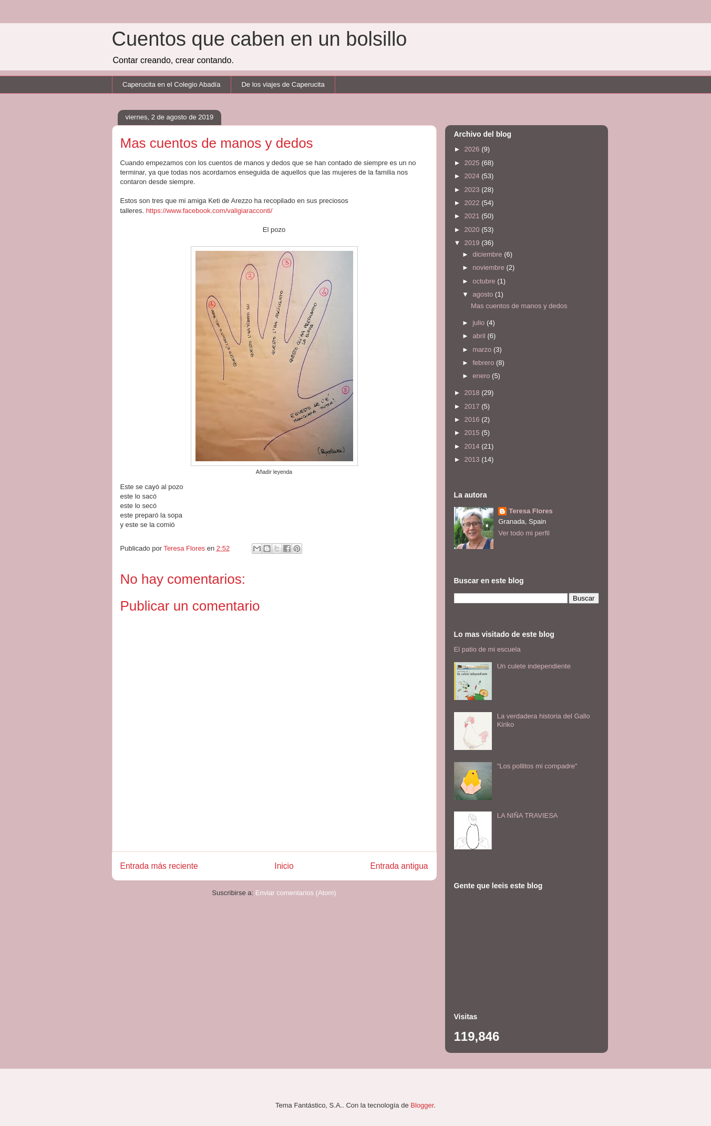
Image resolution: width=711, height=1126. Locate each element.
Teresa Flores (531, 511)
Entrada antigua (399, 865)
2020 (473, 230)
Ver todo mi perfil (524, 533)
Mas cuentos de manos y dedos (519, 306)
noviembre (489, 267)
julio (479, 323)
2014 (473, 446)
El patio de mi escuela (487, 649)
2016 (473, 419)
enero (482, 376)
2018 (473, 393)
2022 (473, 203)
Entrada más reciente (159, 865)
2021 (473, 216)
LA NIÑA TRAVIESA (527, 815)
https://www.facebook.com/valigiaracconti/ (209, 211)
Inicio (283, 865)
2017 (473, 406)
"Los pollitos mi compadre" (537, 766)
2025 (473, 163)
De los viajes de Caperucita (282, 84)
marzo (482, 349)
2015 (473, 433)
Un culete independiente (534, 666)
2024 (473, 176)
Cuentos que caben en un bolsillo (259, 39)
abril (479, 336)
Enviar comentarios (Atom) (295, 893)
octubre (484, 281)
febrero (484, 363)
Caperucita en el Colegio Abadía (171, 84)
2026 (473, 149)
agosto (483, 294)
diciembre (488, 254)
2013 (473, 459)
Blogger (422, 1105)
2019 (473, 243)
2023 (473, 190)
